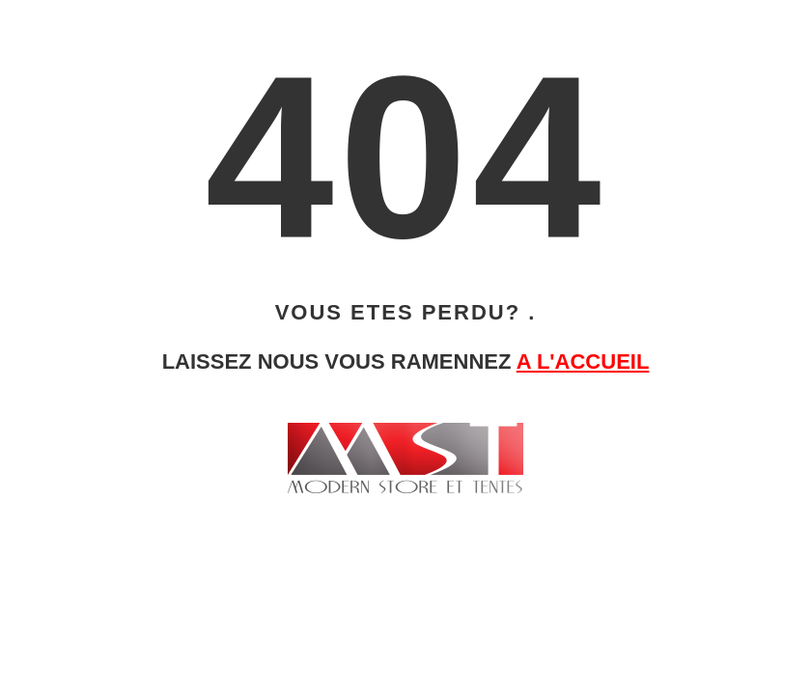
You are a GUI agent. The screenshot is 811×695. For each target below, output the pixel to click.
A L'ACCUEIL (583, 361)
